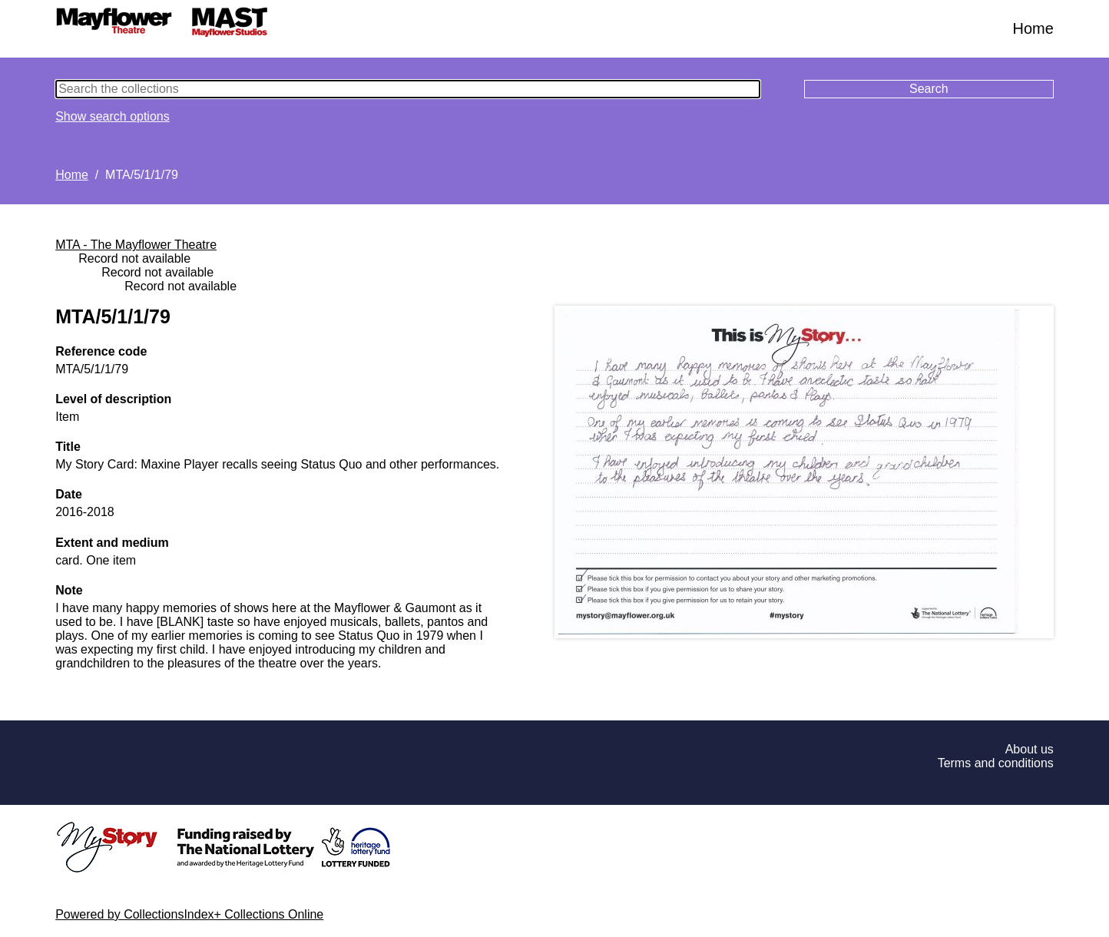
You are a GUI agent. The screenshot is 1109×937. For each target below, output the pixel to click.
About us (1029, 749)
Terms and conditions (996, 763)
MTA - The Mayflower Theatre (136, 244)
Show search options (112, 116)
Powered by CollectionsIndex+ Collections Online (189, 914)
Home (1032, 28)
